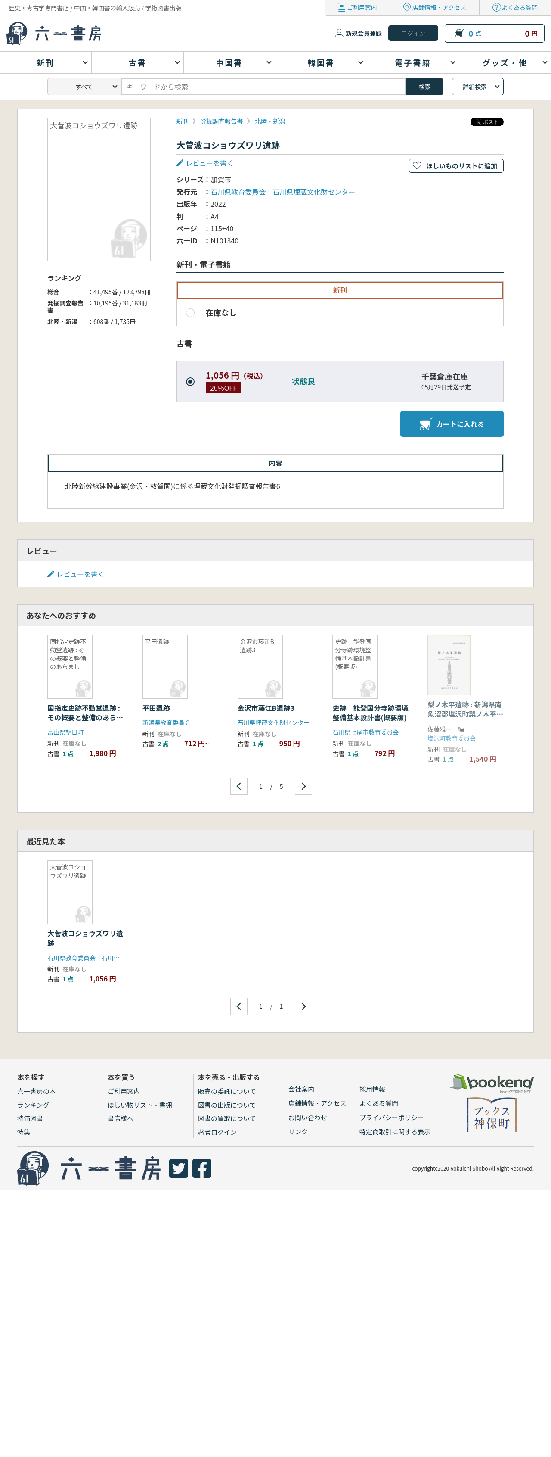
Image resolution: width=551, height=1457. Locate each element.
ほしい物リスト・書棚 (140, 1104)
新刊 (182, 121)
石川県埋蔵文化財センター (274, 722)
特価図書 (30, 1118)
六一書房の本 (36, 1091)
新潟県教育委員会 (166, 722)
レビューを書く (210, 163)
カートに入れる (452, 423)
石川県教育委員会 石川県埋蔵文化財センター (282, 192)
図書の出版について (227, 1104)
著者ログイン (217, 1131)
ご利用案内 (362, 7)
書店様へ (120, 1118)
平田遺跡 (156, 708)
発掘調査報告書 (222, 121)
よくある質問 (519, 7)
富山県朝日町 (65, 732)
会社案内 (301, 1088)
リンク (298, 1131)
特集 (23, 1131)
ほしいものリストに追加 (461, 165)
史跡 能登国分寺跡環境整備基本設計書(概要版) (370, 712)
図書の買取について (227, 1118)
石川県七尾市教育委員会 (365, 732)
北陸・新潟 (270, 121)
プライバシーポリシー (391, 1117)
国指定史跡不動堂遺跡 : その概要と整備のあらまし (85, 717)
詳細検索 (475, 86)
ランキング (33, 1104)
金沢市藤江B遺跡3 (266, 708)
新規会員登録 (364, 33)
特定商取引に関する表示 (394, 1131)
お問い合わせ (307, 1117)
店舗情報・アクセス (439, 7)
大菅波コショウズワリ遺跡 (85, 938)
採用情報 (372, 1088)
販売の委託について (227, 1091)
